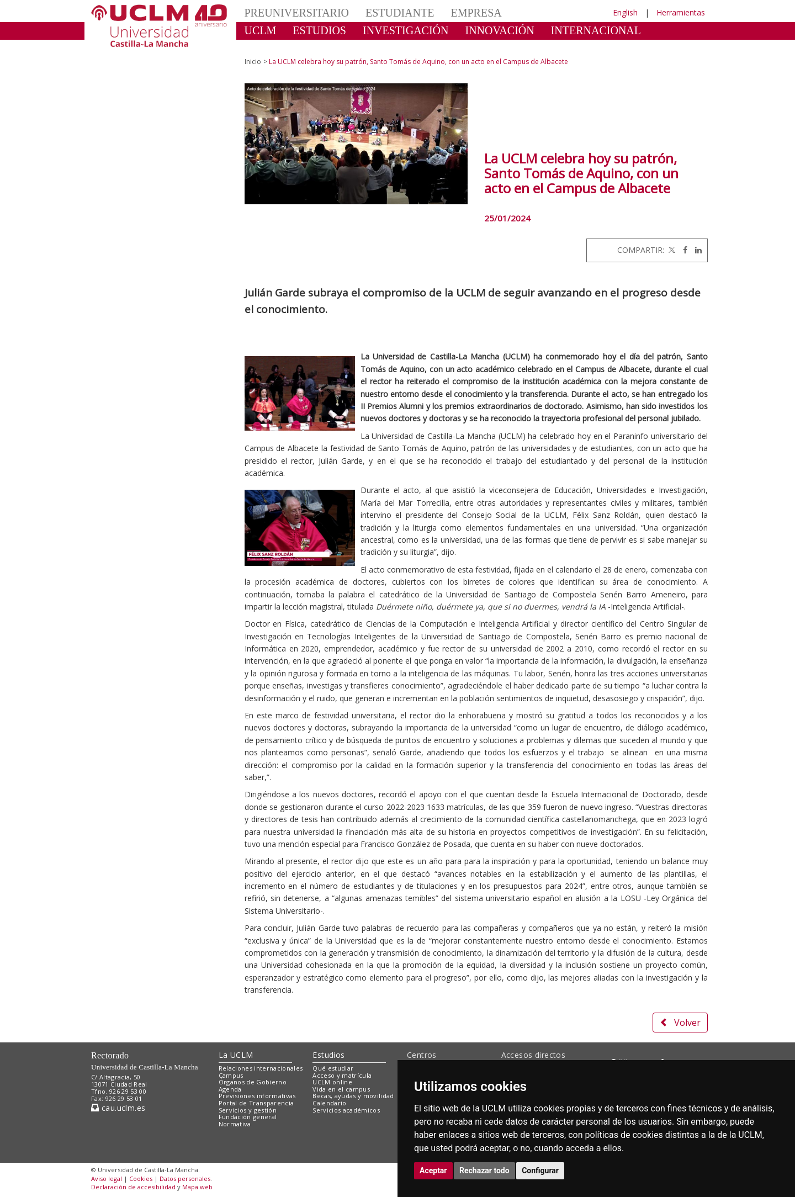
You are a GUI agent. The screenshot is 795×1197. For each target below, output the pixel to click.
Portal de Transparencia (256, 1103)
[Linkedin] (696, 250)
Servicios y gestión (248, 1110)
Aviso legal (106, 1178)
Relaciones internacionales (261, 1068)
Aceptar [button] (433, 1170)
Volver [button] (680, 1022)
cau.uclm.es (118, 1108)
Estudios (328, 1055)
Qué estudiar (332, 1068)
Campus (231, 1075)
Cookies (140, 1178)
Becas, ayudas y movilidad (353, 1096)
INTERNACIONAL (596, 30)
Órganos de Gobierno (253, 1082)
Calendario (329, 1103)
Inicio (253, 61)
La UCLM (236, 1055)
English (625, 12)
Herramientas (680, 12)
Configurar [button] (540, 1170)
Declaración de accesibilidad (133, 1187)
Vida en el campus (341, 1089)
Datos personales (185, 1178)
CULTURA (270, 47)
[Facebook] (682, 250)
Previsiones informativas (257, 1096)
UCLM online (332, 1082)
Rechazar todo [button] (484, 1170)
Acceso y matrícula (342, 1075)
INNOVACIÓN (499, 30)
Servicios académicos (346, 1110)
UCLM (261, 30)
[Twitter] (670, 250)
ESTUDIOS (319, 30)
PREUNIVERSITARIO (297, 13)
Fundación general (248, 1117)
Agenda (230, 1089)
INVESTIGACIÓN (406, 30)
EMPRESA (476, 13)
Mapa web (197, 1187)
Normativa (235, 1124)
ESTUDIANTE (399, 13)
